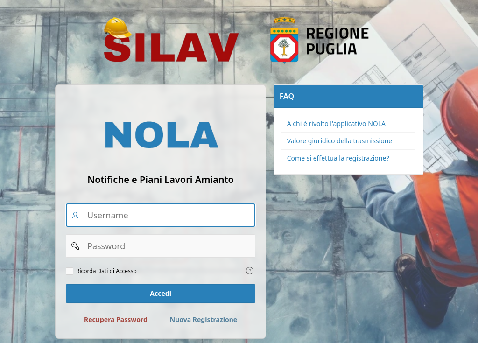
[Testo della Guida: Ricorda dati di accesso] (249, 270)
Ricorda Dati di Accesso (106, 271)
